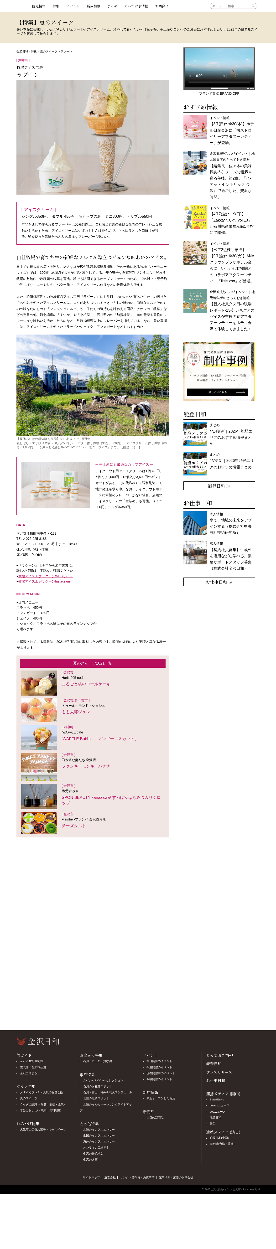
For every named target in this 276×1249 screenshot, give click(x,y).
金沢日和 (22, 51)
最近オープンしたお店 (160, 1098)
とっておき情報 (136, 6)
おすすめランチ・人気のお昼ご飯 (41, 1092)
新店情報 (93, 6)
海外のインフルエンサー (99, 1141)
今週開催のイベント (159, 1067)
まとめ (112, 6)
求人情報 (231, 556)
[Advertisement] (92, 880)
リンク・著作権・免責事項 (137, 1177)
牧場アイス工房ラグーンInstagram (44, 581)
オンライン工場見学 (96, 1147)
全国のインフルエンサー (99, 1135)
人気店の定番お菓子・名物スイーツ (43, 1129)
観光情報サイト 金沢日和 (22, 6)
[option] (219, 371)
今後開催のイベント (159, 1079)
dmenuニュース (219, 1105)
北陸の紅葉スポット (96, 1098)
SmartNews (217, 1099)
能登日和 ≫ (219, 486)
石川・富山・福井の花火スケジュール (107, 1092)
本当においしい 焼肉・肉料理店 (40, 1110)
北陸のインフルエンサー (99, 1129)
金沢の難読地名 (93, 1153)
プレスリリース (219, 1072)
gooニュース (218, 1111)
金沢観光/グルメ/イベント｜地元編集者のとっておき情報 (232, 310)
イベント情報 (232, 130)
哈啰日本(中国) (219, 1137)
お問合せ (161, 6)
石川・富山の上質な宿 (97, 1061)
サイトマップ (91, 1177)
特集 (55, 6)
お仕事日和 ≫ (219, 582)
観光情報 (38, 6)
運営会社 (110, 1177)
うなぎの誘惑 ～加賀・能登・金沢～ (43, 1104)
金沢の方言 (90, 1159)
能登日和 (213, 1063)
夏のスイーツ (48, 51)
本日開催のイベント (159, 1061)
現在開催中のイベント (160, 1073)
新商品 (148, 1112)
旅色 (212, 1123)
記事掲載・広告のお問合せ (176, 1177)
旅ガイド (24, 1055)
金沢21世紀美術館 (31, 1061)
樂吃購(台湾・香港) (222, 1143)
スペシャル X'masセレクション (103, 1080)
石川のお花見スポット (97, 1086)
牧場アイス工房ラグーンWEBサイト (45, 576)
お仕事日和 (215, 1080)
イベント (73, 6)
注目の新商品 (155, 1117)
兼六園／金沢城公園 (33, 1067)
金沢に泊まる (28, 1073)
